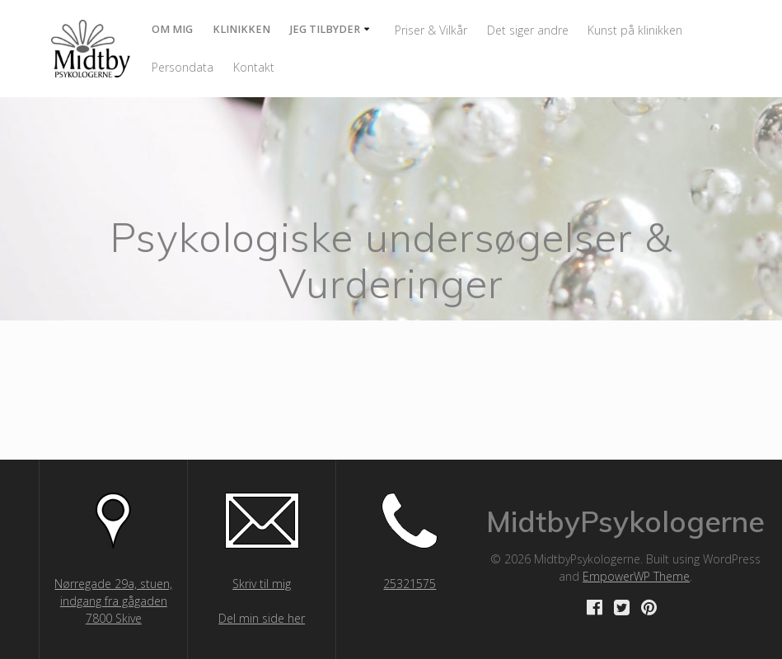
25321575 (409, 583)
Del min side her (261, 618)
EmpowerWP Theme (636, 576)
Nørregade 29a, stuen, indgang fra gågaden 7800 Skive (113, 601)
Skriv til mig (261, 583)
